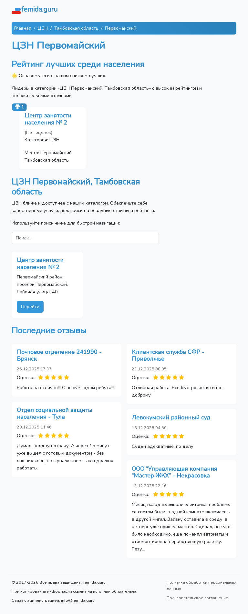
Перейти (30, 306)
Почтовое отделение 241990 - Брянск (59, 355)
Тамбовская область (76, 28)
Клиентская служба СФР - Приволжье (168, 355)
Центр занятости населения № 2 (48, 119)
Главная (22, 28)
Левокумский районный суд (171, 417)
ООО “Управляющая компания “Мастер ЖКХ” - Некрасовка (174, 472)
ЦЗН (43, 28)
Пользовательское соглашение (197, 597)
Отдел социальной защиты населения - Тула (54, 413)
